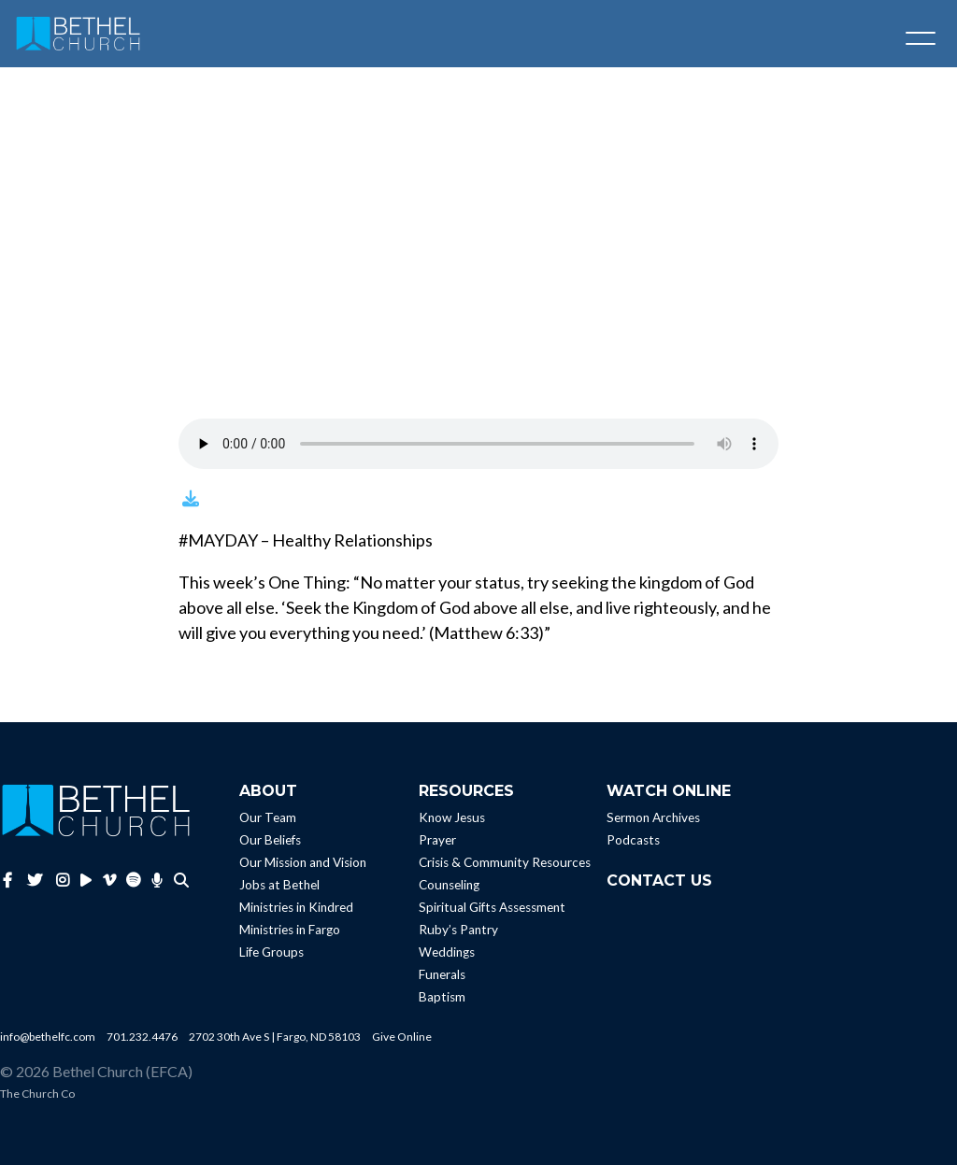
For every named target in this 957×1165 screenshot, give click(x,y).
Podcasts (633, 839)
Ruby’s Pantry (458, 929)
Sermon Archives (653, 817)
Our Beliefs (270, 839)
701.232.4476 (142, 1037)
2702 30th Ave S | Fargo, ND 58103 (275, 1037)
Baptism (442, 996)
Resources (466, 791)
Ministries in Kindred (296, 907)
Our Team (267, 817)
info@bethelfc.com (47, 1037)
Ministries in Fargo (289, 929)
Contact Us (659, 880)
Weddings (447, 952)
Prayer (437, 839)
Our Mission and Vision (302, 862)
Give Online (402, 1037)
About (268, 791)
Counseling (449, 884)
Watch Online (669, 791)
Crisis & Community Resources (505, 862)
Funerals (442, 974)
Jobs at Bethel (279, 884)
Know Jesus (452, 817)
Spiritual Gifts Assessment (492, 907)
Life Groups (271, 952)
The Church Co (37, 1094)
